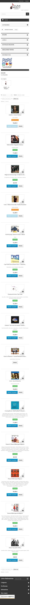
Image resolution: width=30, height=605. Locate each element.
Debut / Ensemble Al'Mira (15, 548)
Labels (4, 40)
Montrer (15, 94)
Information (6, 55)
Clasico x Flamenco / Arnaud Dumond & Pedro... (15, 356)
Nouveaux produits (8, 45)
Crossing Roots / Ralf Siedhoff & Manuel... (15, 411)
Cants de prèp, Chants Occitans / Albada (15, 234)
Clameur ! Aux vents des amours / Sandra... (15, 325)
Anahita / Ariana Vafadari (15, 115)
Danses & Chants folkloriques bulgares (15, 444)
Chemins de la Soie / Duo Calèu (15, 294)
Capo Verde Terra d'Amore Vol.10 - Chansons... (15, 264)
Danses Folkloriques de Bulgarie (15, 513)
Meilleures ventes (8, 50)
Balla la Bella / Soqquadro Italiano (15, 145)
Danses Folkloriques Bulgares (15, 479)
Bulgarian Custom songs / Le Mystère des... (15, 175)
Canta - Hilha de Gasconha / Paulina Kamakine (15, 204)
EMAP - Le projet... (6, 87)
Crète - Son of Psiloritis (15, 381)
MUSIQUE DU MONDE (9, 29)
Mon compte (4, 593)
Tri (1, 94)
